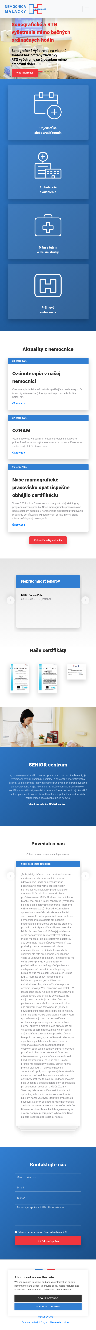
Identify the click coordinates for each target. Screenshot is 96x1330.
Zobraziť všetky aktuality (48, 540)
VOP (65, 1232)
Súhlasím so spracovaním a (42, 1232)
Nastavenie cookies (60, 1322)
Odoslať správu (48, 1242)
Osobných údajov (52, 1232)
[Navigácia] (86, 9)
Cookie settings (48, 1298)
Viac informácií (24, 72)
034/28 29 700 (45, 1317)
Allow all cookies (48, 1306)
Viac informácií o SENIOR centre (47, 804)
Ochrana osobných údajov (34, 1322)
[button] (11, 600)
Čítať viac (17, 403)
